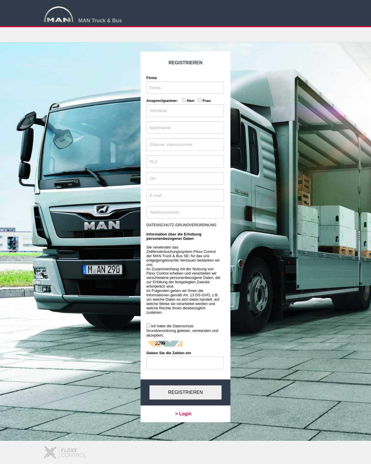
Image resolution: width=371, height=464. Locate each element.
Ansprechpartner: (163, 100)
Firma (151, 78)
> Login (183, 413)
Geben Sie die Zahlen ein (168, 353)
